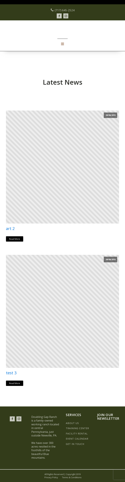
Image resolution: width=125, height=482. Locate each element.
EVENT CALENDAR (77, 438)
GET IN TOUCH (75, 444)
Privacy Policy (51, 477)
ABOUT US (72, 423)
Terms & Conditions (72, 477)
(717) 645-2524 (65, 10)
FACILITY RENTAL (77, 433)
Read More (14, 238)
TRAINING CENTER (77, 428)
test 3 (11, 372)
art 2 (10, 228)
